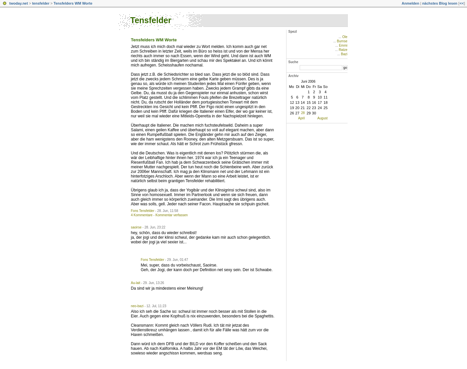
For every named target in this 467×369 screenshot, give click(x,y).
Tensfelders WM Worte (72, 3)
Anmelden (410, 3)
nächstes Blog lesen (439, 3)
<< (461, 3)
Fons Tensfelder (142, 211)
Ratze (343, 50)
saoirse (136, 227)
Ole (345, 37)
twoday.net (18, 3)
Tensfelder (151, 20)
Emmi (343, 45)
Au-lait (135, 283)
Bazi (344, 54)
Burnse (342, 41)
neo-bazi (137, 306)
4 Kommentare (142, 215)
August (322, 118)
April (301, 118)
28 (303, 113)
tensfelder (41, 3)
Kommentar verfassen (171, 215)
